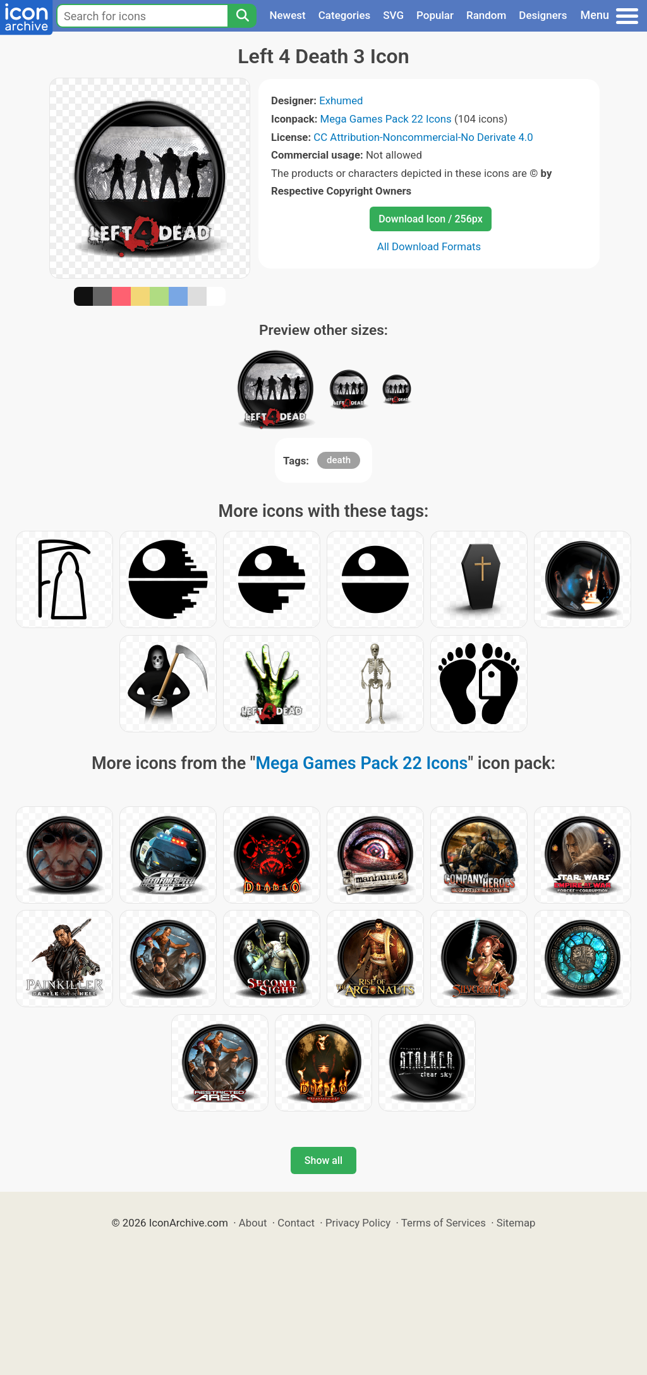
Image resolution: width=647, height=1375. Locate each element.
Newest (287, 15)
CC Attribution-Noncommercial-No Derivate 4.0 (423, 137)
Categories (344, 15)
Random (486, 15)
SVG (393, 15)
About (253, 1222)
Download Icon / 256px (430, 219)
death (339, 460)
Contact (296, 1222)
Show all (323, 1160)
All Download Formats (429, 246)
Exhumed (341, 100)
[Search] (242, 16)
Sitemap (516, 1222)
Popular (435, 15)
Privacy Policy (357, 1222)
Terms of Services (443, 1222)
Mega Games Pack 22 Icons (386, 118)
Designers (543, 15)
